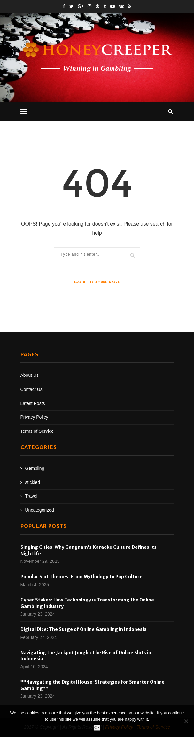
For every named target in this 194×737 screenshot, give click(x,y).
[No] (186, 721)
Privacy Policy (34, 417)
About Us (29, 375)
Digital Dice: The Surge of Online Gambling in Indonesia (83, 629)
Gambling (34, 468)
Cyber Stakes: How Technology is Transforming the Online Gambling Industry (87, 603)
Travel (31, 496)
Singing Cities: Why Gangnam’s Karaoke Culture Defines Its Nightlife (88, 550)
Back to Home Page (97, 282)
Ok (97, 727)
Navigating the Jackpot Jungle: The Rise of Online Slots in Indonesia (85, 656)
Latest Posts (32, 403)
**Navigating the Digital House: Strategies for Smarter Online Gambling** (92, 685)
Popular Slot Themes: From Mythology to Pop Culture (81, 576)
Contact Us (31, 389)
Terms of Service (37, 431)
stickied (32, 482)
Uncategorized (39, 510)
